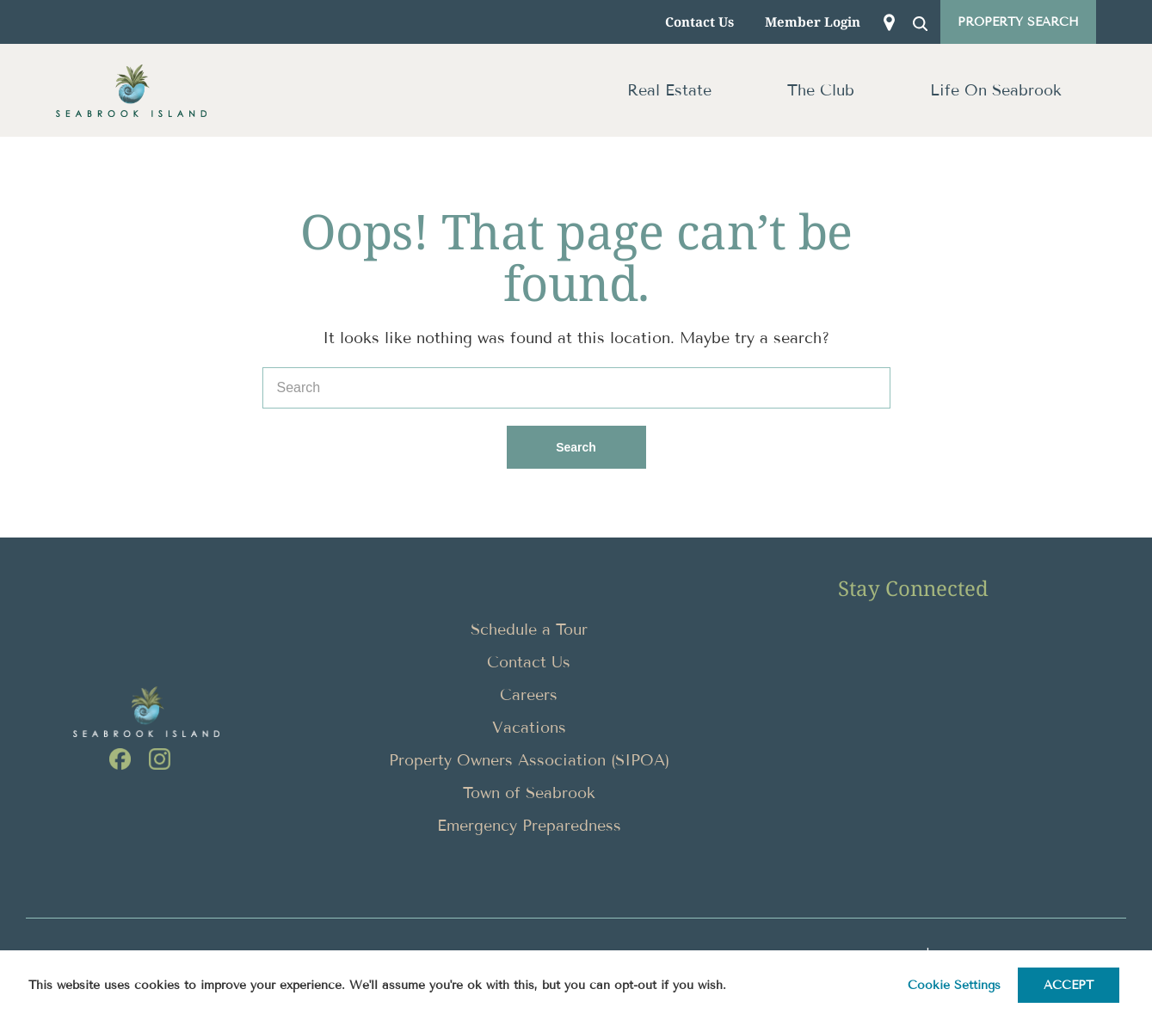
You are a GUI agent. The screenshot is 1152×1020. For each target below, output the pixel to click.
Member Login (812, 21)
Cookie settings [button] (954, 985)
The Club (820, 90)
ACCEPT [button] (1068, 985)
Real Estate (669, 90)
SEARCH (923, 27)
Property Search (1018, 22)
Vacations (529, 727)
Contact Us (699, 21)
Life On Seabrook (996, 90)
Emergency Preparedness (529, 825)
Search (599, 440)
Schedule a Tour (529, 629)
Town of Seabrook (529, 792)
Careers (529, 694)
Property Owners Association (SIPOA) (529, 760)
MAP (893, 27)
